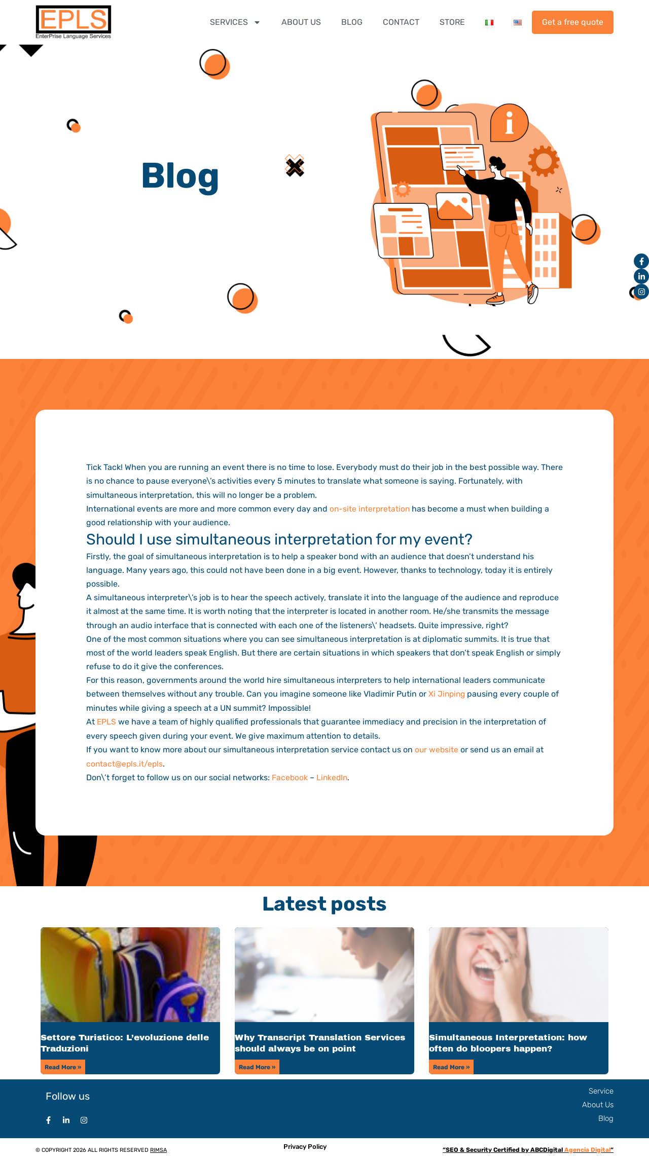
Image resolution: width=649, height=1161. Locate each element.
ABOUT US (301, 22)
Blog (606, 1117)
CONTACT (401, 22)
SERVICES (235, 22)
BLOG (352, 22)
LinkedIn (333, 776)
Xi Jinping (447, 694)
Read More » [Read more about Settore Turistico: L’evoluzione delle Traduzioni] (63, 1066)
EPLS (107, 721)
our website (437, 749)
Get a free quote (572, 22)
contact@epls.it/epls (125, 763)
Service (601, 1090)
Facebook (290, 776)
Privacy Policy (305, 1145)
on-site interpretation (371, 509)
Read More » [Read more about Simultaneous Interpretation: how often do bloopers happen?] (451, 1066)
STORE (452, 22)
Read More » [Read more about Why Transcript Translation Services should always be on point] (257, 1066)
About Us (598, 1103)
